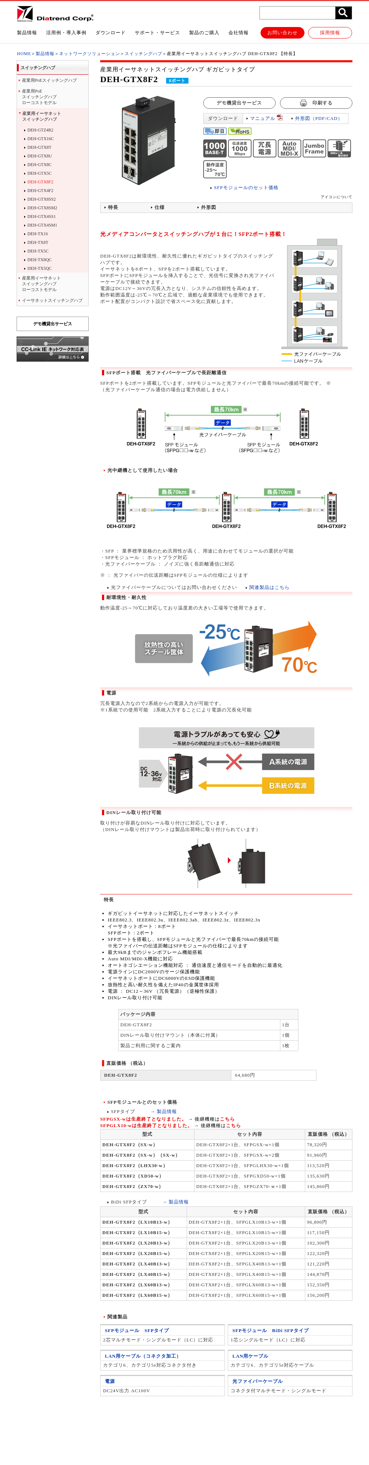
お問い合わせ (282, 32)
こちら (227, 1119)
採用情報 (330, 32)
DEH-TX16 (37, 233)
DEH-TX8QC (39, 259)
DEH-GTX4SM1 (42, 225)
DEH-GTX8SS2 (41, 199)
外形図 (208, 207)
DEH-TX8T (37, 242)
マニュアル (262, 118)
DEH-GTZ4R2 (40, 130)
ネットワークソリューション (89, 53)
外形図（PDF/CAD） (319, 118)
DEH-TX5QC (39, 268)
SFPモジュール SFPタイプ (137, 1330)
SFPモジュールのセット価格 (246, 187)
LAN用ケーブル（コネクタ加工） (143, 1356)
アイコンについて (336, 197)
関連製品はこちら (269, 587)
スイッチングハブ (143, 53)
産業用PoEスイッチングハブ (49, 80)
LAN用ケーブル (250, 1356)
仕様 (160, 207)
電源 (110, 1381)
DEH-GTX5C (39, 173)
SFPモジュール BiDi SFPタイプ (270, 1330)
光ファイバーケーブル (257, 1381)
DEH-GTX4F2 (40, 190)
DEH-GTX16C (40, 138)
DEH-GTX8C (39, 164)
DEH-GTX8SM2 (42, 207)
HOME (24, 53)
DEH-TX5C (38, 251)
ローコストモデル (54, 96)
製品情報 (45, 53)
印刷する (316, 103)
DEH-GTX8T (39, 147)
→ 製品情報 (163, 1111)
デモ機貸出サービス (52, 323)
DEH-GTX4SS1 (41, 216)
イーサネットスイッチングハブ (52, 300)
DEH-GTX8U (39, 155)
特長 (113, 207)
